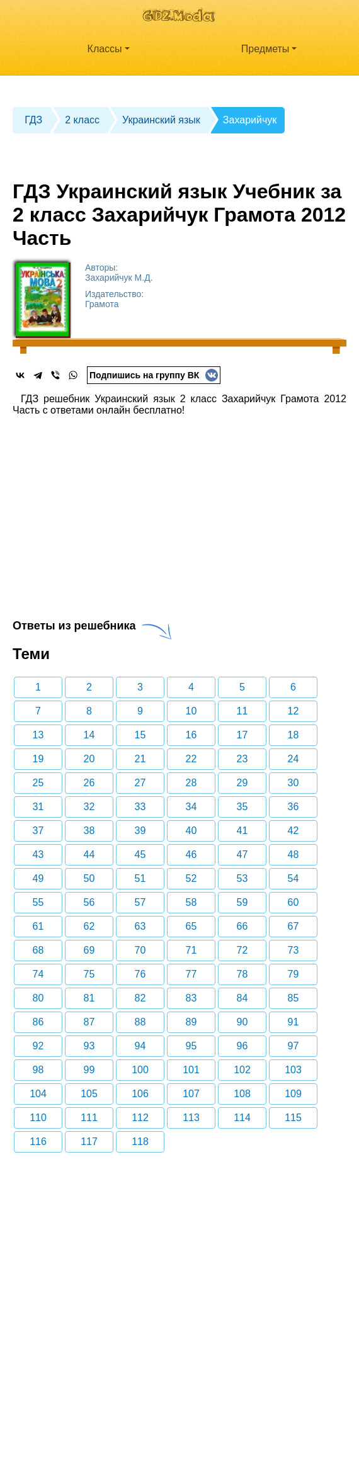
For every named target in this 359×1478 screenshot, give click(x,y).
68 (38, 950)
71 (191, 950)
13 (38, 735)
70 (140, 950)
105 (89, 1093)
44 (89, 854)
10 (191, 711)
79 (293, 974)
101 (191, 1069)
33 (140, 806)
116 (38, 1141)
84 (242, 998)
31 (38, 806)
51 (140, 878)
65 (191, 926)
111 (89, 1117)
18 (293, 735)
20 (89, 758)
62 (89, 926)
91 (293, 1022)
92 (38, 1046)
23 (242, 758)
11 (242, 711)
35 (242, 806)
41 (242, 830)
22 (191, 758)
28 (191, 782)
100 (140, 1069)
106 (140, 1093)
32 (89, 806)
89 (191, 1022)
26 (89, 782)
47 (242, 854)
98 (38, 1069)
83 (191, 998)
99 (89, 1069)
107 (191, 1093)
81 (89, 998)
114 (242, 1117)
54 (293, 878)
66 (242, 926)
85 (293, 998)
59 (242, 902)
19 (38, 758)
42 (293, 830)
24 (293, 758)
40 (191, 830)
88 (140, 1022)
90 (242, 1022)
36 (293, 806)
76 (140, 974)
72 (242, 950)
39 (140, 830)
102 (242, 1069)
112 (140, 1117)
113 (191, 1117)
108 (242, 1093)
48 (293, 854)
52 (191, 878)
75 (89, 974)
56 (89, 902)
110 (38, 1117)
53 (242, 878)
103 (293, 1069)
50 (89, 878)
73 (293, 950)
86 (38, 1022)
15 (140, 735)
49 (38, 878)
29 (242, 782)
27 (140, 782)
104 (38, 1093)
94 (140, 1046)
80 (38, 998)
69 (89, 950)
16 (191, 735)
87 (89, 1022)
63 (140, 926)
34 (191, 806)
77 (191, 974)
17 (242, 735)
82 (140, 998)
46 (191, 854)
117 (89, 1141)
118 (140, 1141)
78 (242, 974)
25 (38, 782)
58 (191, 902)
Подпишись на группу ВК (153, 375)
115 (293, 1117)
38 (89, 830)
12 (293, 711)
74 (38, 974)
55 (38, 902)
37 (38, 830)
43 (38, 854)
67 (293, 926)
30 (293, 782)
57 (140, 902)
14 (89, 735)
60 (293, 902)
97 (293, 1046)
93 (89, 1046)
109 (293, 1093)
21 (140, 758)
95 (191, 1046)
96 (242, 1046)
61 (38, 926)
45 (140, 854)
